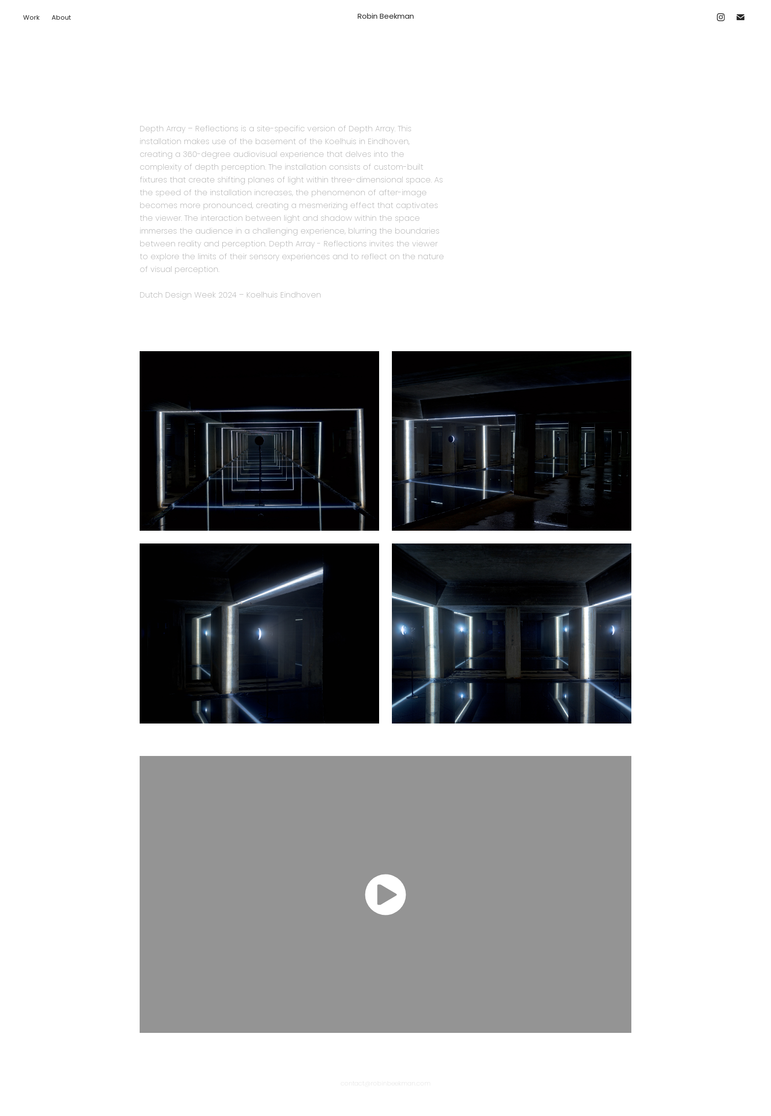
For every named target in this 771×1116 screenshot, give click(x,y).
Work (31, 18)
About (61, 18)
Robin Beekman (385, 17)
